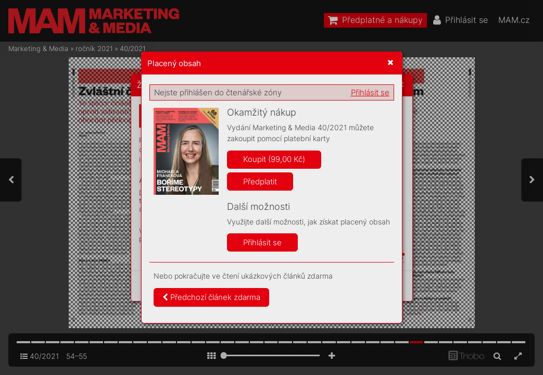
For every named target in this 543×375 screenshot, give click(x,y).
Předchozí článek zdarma (211, 297)
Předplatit (260, 181)
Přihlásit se (370, 92)
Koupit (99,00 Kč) (274, 159)
